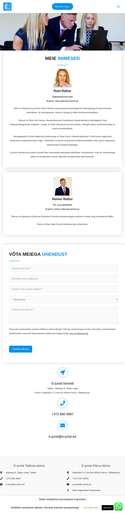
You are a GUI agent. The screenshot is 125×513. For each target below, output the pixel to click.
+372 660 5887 (62, 414)
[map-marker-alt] (18, 472)
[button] (62, 6)
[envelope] (12, 484)
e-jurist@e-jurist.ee (62, 436)
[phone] (10, 478)
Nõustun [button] (108, 507)
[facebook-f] (83, 490)
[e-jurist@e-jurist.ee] (62, 425)
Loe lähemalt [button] (90, 507)
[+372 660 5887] (62, 403)
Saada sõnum (20, 349)
